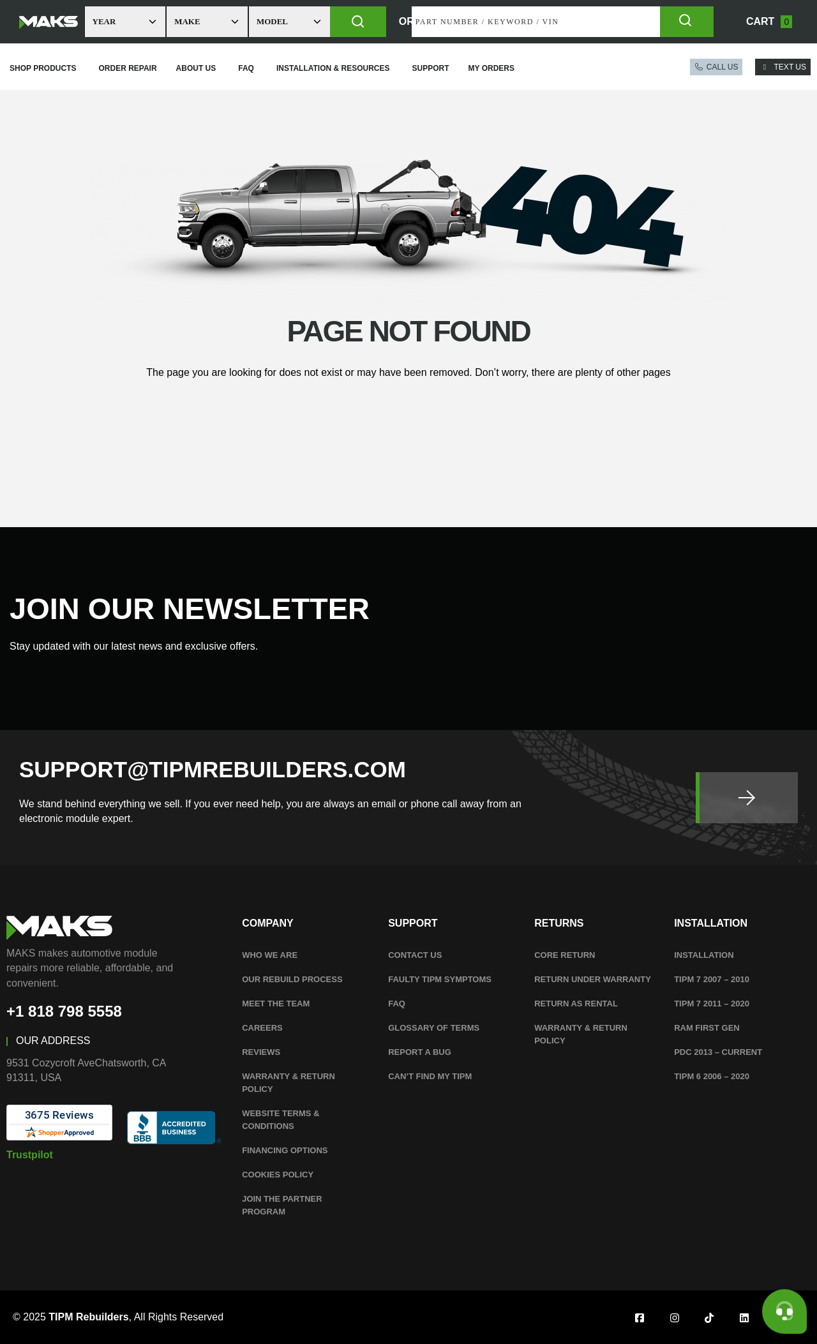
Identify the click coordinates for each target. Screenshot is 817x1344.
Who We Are (269, 955)
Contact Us (415, 955)
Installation (703, 955)
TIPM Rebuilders (88, 1316)
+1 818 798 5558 (64, 1011)
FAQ (396, 1003)
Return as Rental (576, 1003)
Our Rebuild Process (292, 979)
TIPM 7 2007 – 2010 (711, 979)
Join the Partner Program (282, 1205)
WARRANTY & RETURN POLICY (288, 1082)
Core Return (564, 955)
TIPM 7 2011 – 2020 (711, 1003)
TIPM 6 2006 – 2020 (711, 1076)
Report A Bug (419, 1052)
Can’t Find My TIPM (430, 1076)
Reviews (261, 1052)
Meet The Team (276, 1003)
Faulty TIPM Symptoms (439, 979)
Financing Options (284, 1150)
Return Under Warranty (592, 979)
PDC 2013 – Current (718, 1052)
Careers (262, 1028)
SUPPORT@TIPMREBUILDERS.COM (212, 769)
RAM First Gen (707, 1028)
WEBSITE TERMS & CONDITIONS (280, 1120)
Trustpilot (29, 1154)
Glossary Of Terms (433, 1028)
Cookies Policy (277, 1174)
